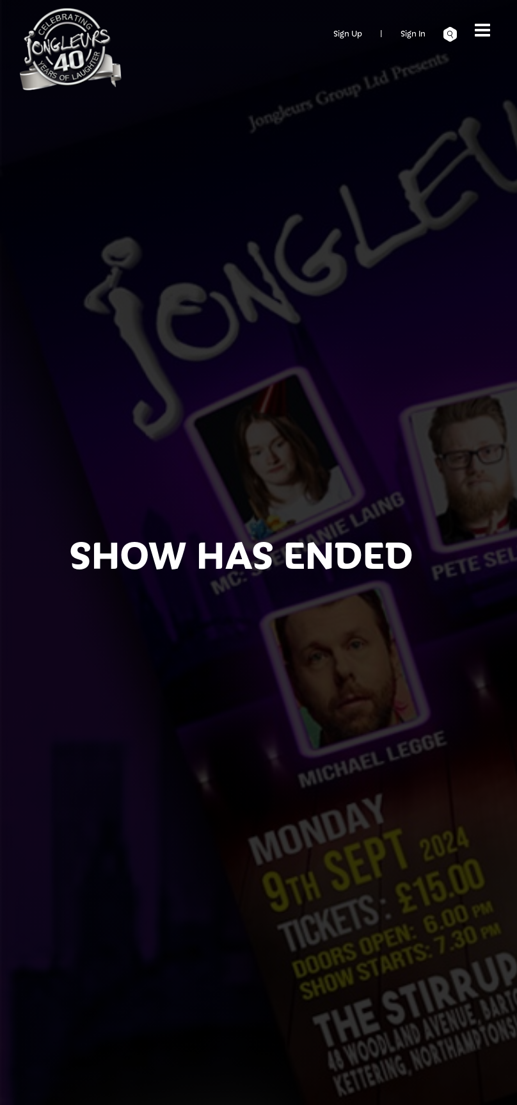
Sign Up (347, 33)
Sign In (413, 33)
